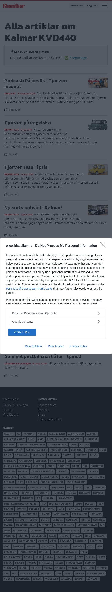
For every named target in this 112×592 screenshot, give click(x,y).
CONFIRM (22, 332)
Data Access (56, 346)
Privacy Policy (78, 346)
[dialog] (56, 296)
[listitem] (56, 313)
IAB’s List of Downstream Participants (29, 288)
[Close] (104, 246)
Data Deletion (33, 346)
